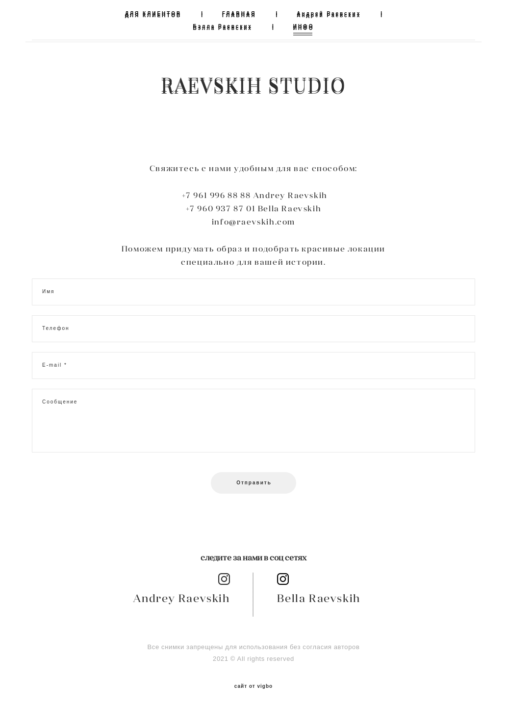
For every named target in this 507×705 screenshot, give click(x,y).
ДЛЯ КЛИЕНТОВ (153, 13)
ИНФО (303, 26)
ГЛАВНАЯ (239, 13)
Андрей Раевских (329, 13)
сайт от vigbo (253, 682)
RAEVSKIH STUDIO (253, 84)
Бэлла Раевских (223, 26)
